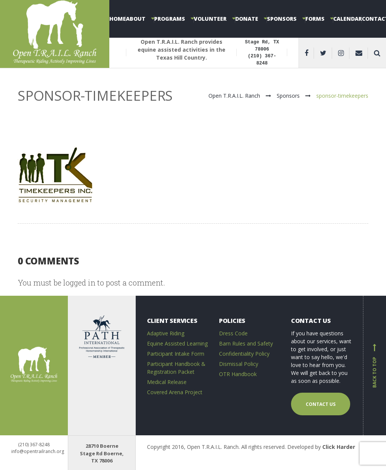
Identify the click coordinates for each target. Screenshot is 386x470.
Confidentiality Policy (244, 353)
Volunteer (210, 18)
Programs (169, 18)
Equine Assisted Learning (177, 343)
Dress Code (233, 333)
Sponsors (282, 18)
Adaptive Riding (165, 333)
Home (117, 18)
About (136, 18)
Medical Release (167, 382)
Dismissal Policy (238, 363)
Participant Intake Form (175, 353)
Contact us (320, 404)
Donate (246, 18)
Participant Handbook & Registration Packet (176, 367)
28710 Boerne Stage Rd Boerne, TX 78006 (102, 453)
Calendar (347, 18)
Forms (315, 18)
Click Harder (338, 446)
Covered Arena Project (174, 392)
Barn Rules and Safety (246, 343)
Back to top (374, 365)
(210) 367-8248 (34, 444)
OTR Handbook (238, 374)
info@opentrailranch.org (37, 451)
